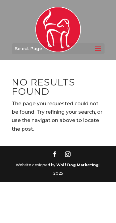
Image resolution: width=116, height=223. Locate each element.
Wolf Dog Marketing (77, 165)
